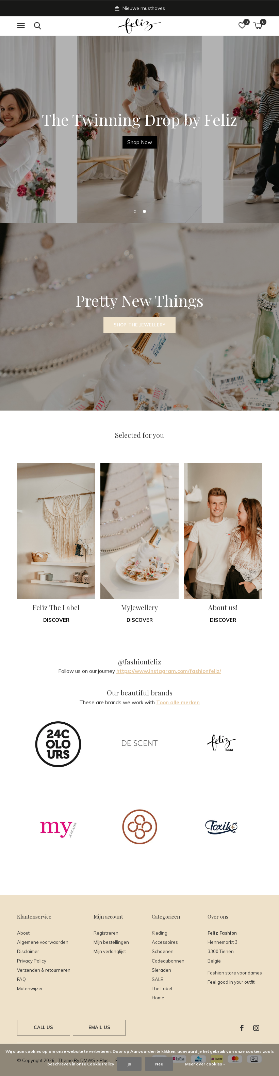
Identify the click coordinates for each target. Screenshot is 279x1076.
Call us (43, 1027)
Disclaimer (28, 951)
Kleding (159, 933)
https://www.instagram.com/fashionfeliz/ (168, 671)
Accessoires (165, 942)
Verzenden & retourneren (43, 970)
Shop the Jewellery (139, 324)
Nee (159, 1063)
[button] (22, 26)
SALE (157, 979)
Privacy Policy (31, 961)
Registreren (106, 933)
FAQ (21, 979)
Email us (99, 1027)
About (23, 933)
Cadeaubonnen (168, 961)
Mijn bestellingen (111, 942)
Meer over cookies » (205, 1063)
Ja (129, 1063)
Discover (56, 620)
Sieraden (161, 970)
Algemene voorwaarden (42, 942)
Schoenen (163, 951)
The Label (162, 988)
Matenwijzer (30, 988)
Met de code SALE (57, 142)
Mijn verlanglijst (110, 951)
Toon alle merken (178, 702)
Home (158, 997)
